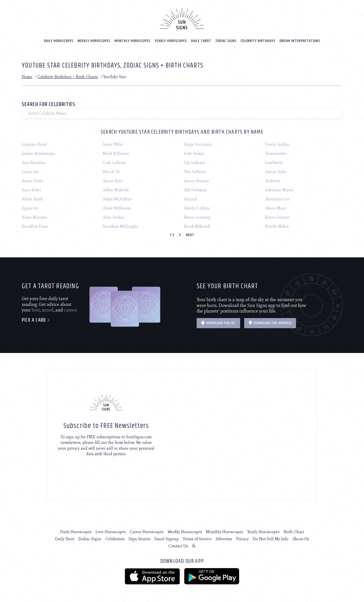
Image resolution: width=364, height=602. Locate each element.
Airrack (190, 199)
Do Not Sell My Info (270, 538)
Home (27, 76)
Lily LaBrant (194, 162)
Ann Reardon (34, 162)
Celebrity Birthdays (258, 41)
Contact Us (178, 546)
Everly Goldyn (277, 144)
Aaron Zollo (276, 171)
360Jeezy (272, 180)
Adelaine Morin (279, 190)
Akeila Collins (197, 208)
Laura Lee (30, 171)
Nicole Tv (111, 171)
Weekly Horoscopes (94, 41)
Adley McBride (116, 190)
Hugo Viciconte (198, 144)
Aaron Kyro (113, 180)
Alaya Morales (34, 217)
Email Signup (166, 538)
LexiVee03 (274, 162)
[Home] (182, 18)
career (70, 310)
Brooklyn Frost (35, 226)
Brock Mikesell (197, 226)
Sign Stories (139, 538)
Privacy (242, 538)
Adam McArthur (117, 199)
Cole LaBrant (114, 162)
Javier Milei (113, 144)
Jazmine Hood (34, 144)
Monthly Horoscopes (133, 41)
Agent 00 (30, 208)
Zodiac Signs (226, 41)
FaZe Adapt (194, 153)
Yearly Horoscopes (171, 41)
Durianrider (276, 153)
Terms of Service (197, 538)
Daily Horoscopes (59, 41)
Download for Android (270, 323)
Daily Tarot (201, 41)
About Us (300, 538)
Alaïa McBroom (117, 208)
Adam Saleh (32, 199)
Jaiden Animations (38, 153)
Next (190, 235)
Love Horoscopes (111, 531)
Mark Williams (116, 153)
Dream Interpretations (300, 41)
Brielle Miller (277, 226)
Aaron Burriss (196, 180)
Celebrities (115, 538)
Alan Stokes (113, 217)
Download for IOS (218, 323)
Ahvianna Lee (277, 199)
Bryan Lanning (197, 217)
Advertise (224, 538)
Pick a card (36, 320)
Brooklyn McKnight (120, 226)
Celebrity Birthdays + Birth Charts (68, 76)
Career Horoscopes (147, 531)
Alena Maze (275, 208)
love (36, 310)
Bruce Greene (277, 217)
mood (47, 310)
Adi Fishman (195, 190)
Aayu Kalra (31, 190)
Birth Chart (294, 531)
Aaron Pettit (32, 180)
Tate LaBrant (195, 171)
